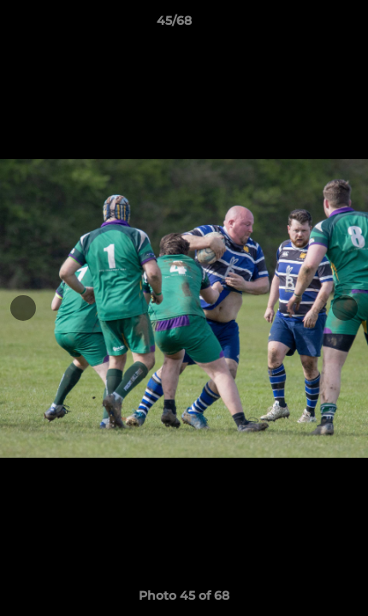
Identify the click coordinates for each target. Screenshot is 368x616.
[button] (306, 25)
